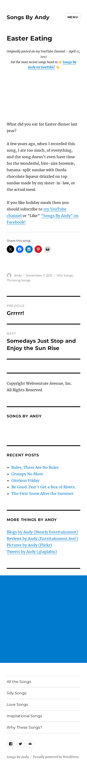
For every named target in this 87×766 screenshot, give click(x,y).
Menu (73, 17)
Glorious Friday (25, 480)
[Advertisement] (43, 619)
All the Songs (19, 681)
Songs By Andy (28, 17)
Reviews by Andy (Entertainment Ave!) (42, 538)
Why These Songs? (24, 727)
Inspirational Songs (24, 716)
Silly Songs (65, 275)
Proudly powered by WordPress (56, 757)
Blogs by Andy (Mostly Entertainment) (42, 532)
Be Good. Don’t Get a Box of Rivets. (43, 487)
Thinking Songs (18, 280)
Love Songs (17, 704)
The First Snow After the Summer (42, 493)
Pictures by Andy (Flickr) (29, 545)
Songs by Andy (24, 416)
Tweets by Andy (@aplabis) (32, 551)
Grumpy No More (27, 474)
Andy (18, 275)
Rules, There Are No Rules (35, 467)
